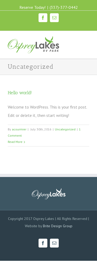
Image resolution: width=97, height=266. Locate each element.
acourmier (19, 129)
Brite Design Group (57, 226)
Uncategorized (65, 129)
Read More (15, 142)
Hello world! (20, 93)
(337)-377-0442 (64, 7)
